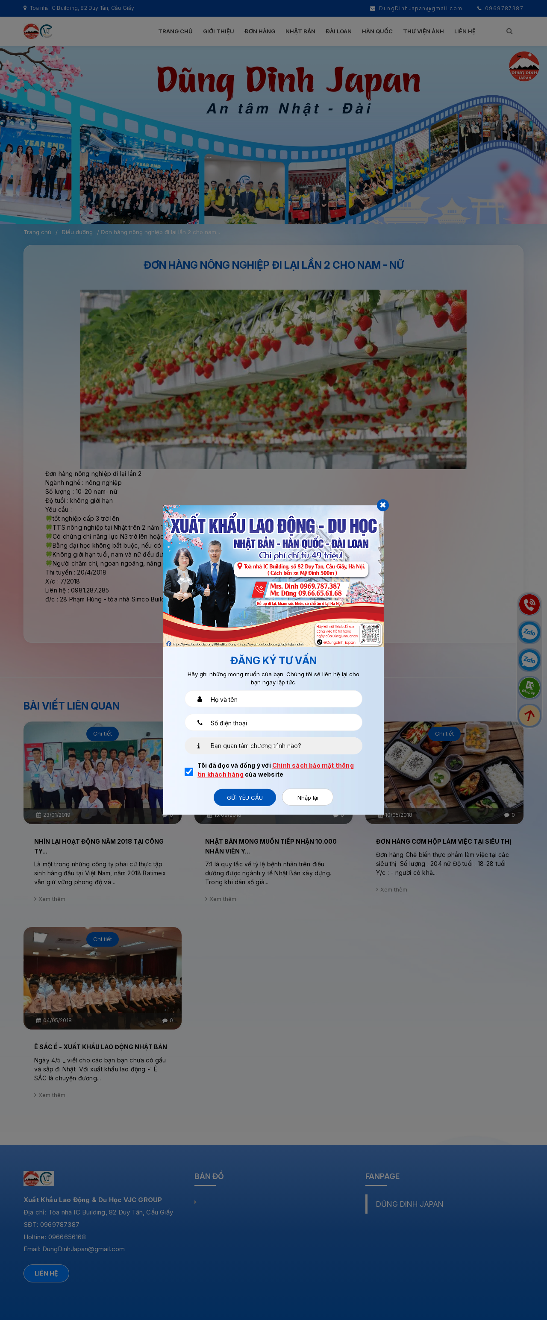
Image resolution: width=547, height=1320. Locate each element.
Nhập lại (307, 797)
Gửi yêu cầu (245, 797)
